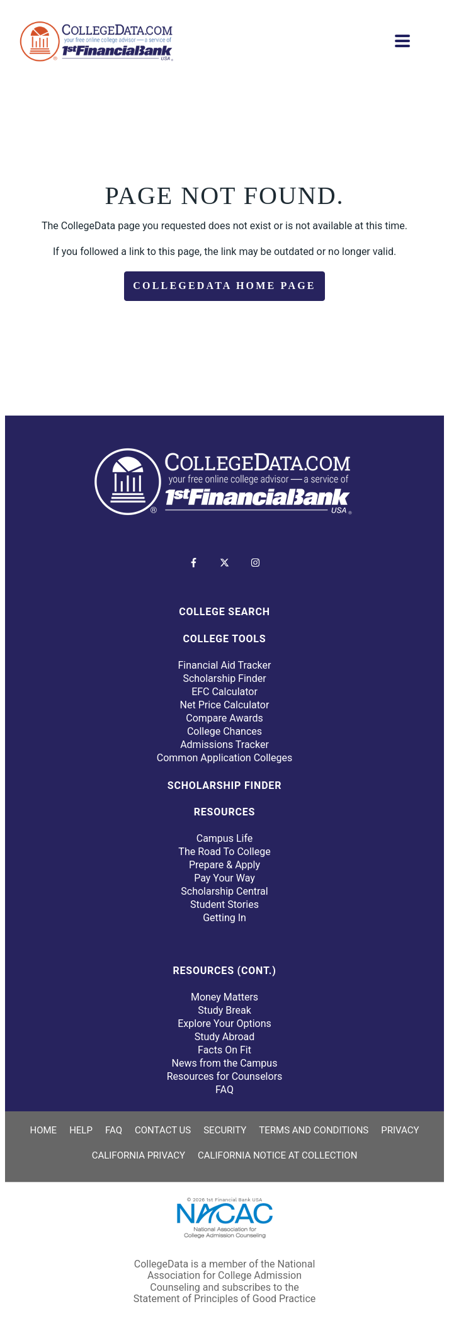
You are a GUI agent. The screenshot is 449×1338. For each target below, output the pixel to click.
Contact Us (163, 1130)
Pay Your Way (224, 878)
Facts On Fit (224, 1050)
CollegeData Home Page (224, 285)
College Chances (224, 731)
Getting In (224, 918)
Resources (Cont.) (224, 971)
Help (81, 1130)
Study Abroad (225, 1037)
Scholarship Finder (224, 678)
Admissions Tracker (224, 745)
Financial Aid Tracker (224, 665)
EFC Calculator (224, 692)
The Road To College (224, 852)
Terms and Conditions (313, 1130)
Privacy (400, 1130)
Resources (224, 812)
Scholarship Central (224, 891)
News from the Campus (225, 1063)
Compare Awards (224, 718)
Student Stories (224, 904)
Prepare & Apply (224, 865)
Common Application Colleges (224, 758)
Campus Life (224, 838)
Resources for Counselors (225, 1076)
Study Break (224, 1010)
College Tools (224, 639)
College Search (224, 612)
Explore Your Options (224, 1023)
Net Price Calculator (225, 705)
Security (224, 1130)
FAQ (224, 1090)
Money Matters (224, 997)
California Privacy (138, 1155)
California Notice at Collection (277, 1155)
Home (43, 1130)
